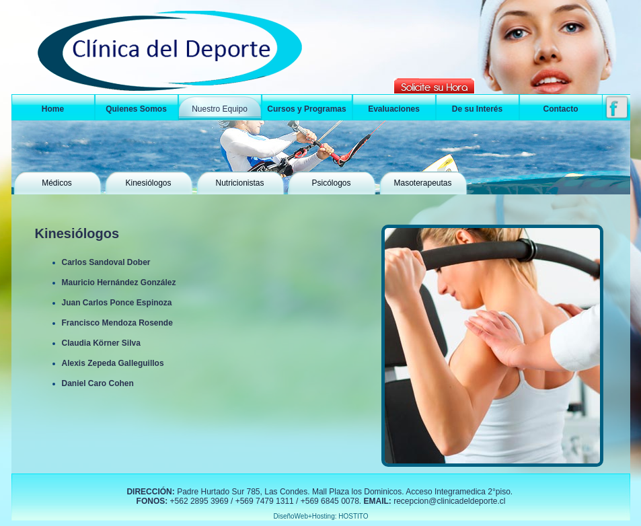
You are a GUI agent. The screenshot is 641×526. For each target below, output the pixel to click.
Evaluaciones (394, 109)
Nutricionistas (239, 183)
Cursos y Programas (306, 109)
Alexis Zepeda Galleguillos (113, 363)
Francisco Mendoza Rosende (117, 323)
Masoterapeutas (422, 183)
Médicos (57, 183)
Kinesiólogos (148, 183)
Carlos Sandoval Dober (106, 262)
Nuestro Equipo (220, 109)
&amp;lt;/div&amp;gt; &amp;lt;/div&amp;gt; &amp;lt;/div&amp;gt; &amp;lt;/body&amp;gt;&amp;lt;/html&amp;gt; (320, 502)
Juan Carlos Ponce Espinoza (117, 302)
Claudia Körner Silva (101, 343)
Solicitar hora (434, 85)
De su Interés (477, 109)
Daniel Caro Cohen (98, 383)
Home (53, 109)
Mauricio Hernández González (119, 282)
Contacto (560, 109)
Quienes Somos (136, 109)
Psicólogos (330, 183)
